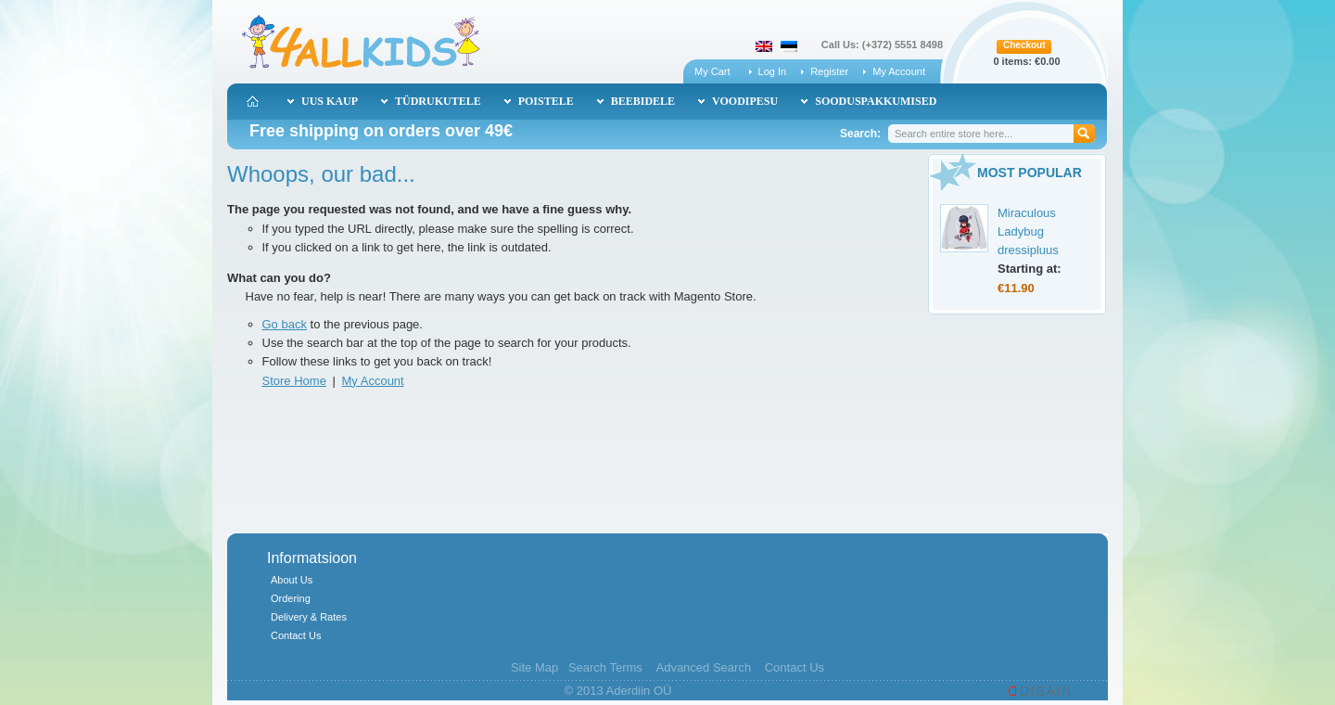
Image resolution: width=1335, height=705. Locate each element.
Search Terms (605, 667)
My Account (898, 71)
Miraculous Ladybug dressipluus (1028, 231)
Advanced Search (703, 667)
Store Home (294, 381)
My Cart (712, 71)
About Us (291, 579)
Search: (860, 133)
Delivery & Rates (309, 616)
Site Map (534, 667)
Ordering (291, 598)
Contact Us (296, 635)
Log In (772, 71)
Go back (284, 324)
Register (829, 71)
